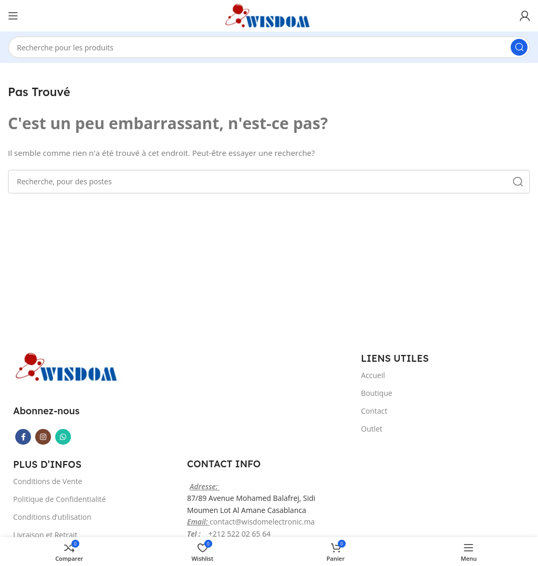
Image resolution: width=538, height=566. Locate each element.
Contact (374, 411)
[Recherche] (269, 47)
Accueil (373, 375)
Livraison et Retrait (45, 535)
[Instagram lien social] (43, 437)
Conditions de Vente (47, 481)
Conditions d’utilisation (52, 517)
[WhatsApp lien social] (63, 437)
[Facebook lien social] (23, 437)
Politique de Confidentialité (59, 499)
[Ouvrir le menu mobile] (13, 15)
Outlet (371, 429)
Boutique (376, 393)
